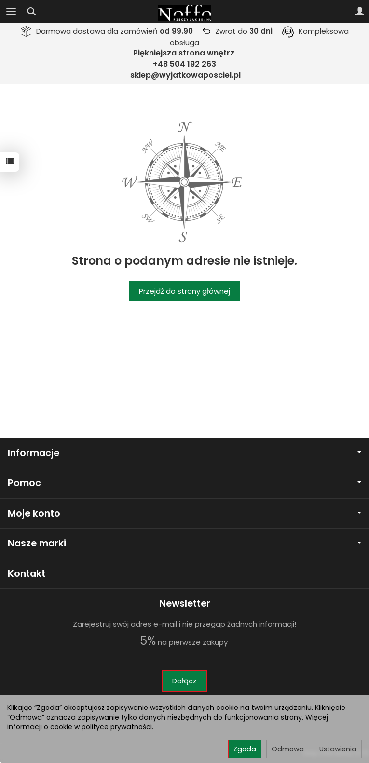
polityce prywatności (117, 727)
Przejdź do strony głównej (184, 291)
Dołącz (184, 681)
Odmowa (288, 749)
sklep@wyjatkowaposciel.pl (185, 75)
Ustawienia (337, 749)
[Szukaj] (31, 11)
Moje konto (184, 513)
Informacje (184, 453)
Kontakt (26, 573)
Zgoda (244, 749)
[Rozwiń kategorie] (11, 11)
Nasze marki (184, 543)
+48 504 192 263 (184, 63)
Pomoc (184, 483)
